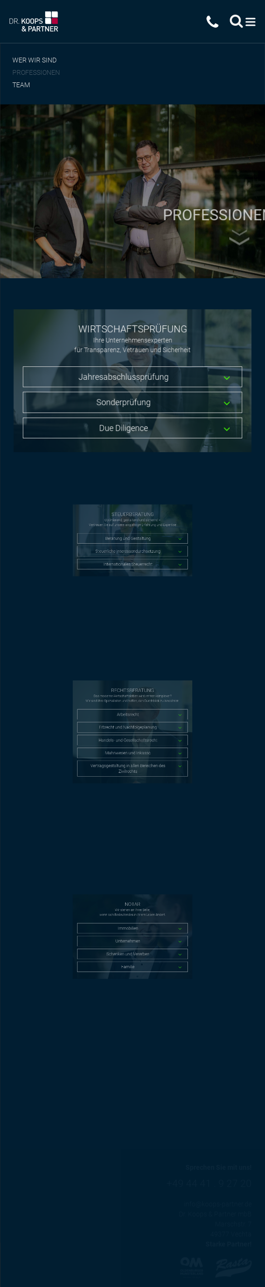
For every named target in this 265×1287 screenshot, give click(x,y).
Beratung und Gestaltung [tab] (129, 539)
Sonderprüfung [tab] (123, 400)
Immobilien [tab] (129, 931)
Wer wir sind (34, 60)
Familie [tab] (129, 956)
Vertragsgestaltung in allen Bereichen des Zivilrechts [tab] (130, 755)
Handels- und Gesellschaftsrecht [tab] (129, 737)
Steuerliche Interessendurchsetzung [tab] (129, 547)
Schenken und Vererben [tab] (129, 948)
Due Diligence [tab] (124, 424)
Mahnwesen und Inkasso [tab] (130, 745)
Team (21, 85)
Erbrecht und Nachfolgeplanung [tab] (129, 728)
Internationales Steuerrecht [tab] (129, 555)
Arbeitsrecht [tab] (129, 720)
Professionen (36, 72)
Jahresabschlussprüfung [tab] (124, 377)
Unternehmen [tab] (129, 939)
